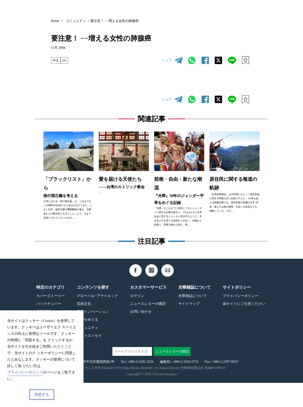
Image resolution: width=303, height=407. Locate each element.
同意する (42, 394)
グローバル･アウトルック (97, 320)
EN (65, 60)
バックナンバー (184, 9)
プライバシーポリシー (240, 320)
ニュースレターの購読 (148, 328)
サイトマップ (189, 328)
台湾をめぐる (87, 344)
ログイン (137, 320)
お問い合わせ (141, 336)
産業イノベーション (93, 336)
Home (55, 21)
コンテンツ (214, 9)
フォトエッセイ (89, 360)
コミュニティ (76, 21)
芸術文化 (84, 328)
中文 (56, 60)
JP (237, 9)
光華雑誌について (192, 320)
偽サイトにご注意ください (244, 328)
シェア (167, 60)
